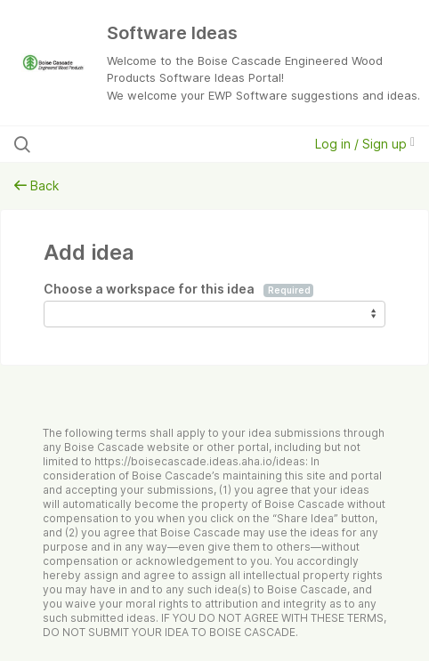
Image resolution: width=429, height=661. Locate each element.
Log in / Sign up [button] (365, 143)
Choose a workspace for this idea (178, 289)
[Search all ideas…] (129, 144)
